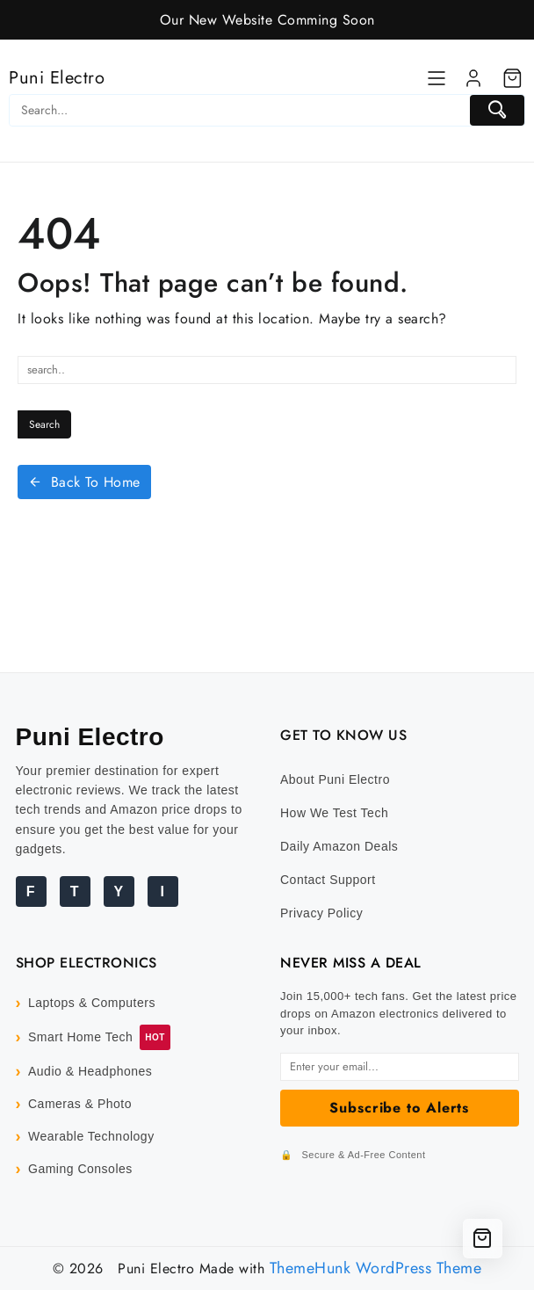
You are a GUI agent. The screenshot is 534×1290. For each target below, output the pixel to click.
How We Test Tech (334, 813)
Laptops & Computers (91, 1003)
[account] (473, 78)
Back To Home (84, 482)
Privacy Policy (321, 913)
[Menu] (436, 78)
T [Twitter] (74, 891)
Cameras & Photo (80, 1104)
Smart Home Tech (80, 1037)
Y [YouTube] (118, 891)
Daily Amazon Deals (339, 846)
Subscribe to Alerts (399, 1108)
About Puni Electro (335, 779)
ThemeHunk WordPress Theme (376, 1268)
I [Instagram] (163, 891)
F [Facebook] (30, 891)
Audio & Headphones (90, 1071)
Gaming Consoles (80, 1169)
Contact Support (328, 880)
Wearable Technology (91, 1136)
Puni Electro (57, 78)
